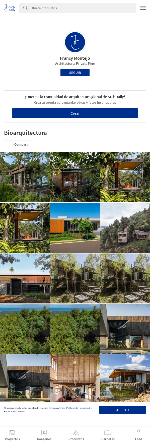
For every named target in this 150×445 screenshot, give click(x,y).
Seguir (75, 72)
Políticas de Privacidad (78, 408)
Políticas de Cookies (14, 411)
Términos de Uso (57, 408)
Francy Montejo (75, 58)
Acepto (122, 410)
